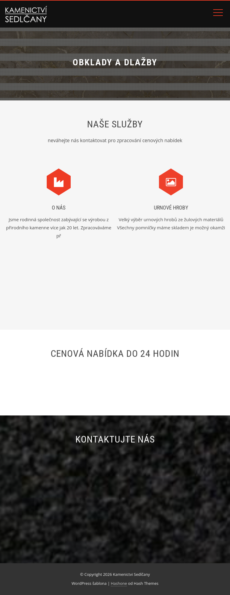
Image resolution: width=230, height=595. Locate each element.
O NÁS (59, 207)
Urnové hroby (168, 207)
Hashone (119, 583)
